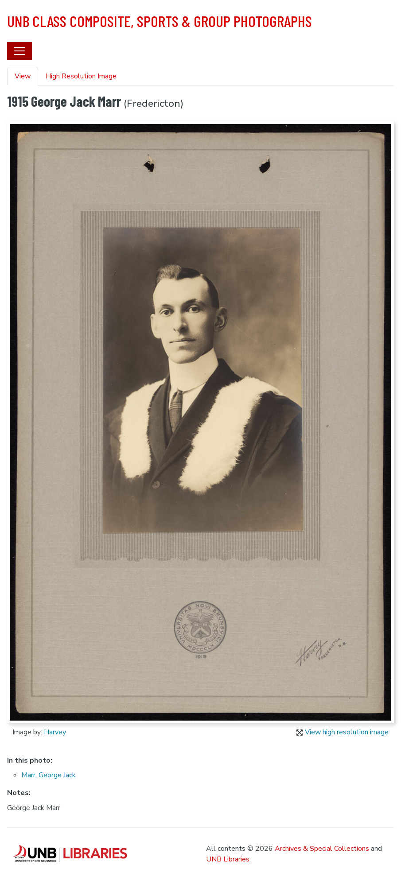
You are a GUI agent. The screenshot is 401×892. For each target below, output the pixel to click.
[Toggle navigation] (19, 51)
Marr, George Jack (48, 775)
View (23, 76)
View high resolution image (342, 732)
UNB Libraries (227, 859)
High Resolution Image (81, 76)
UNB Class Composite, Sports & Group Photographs (159, 21)
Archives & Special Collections (322, 848)
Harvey (55, 732)
